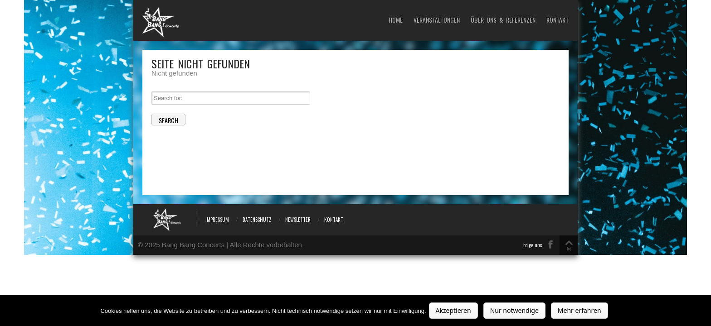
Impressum (217, 219)
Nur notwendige (514, 310)
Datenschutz (257, 219)
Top (568, 248)
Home (396, 20)
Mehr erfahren (579, 310)
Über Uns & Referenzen (503, 20)
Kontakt (557, 20)
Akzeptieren (453, 310)
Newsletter (298, 219)
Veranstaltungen (437, 20)
